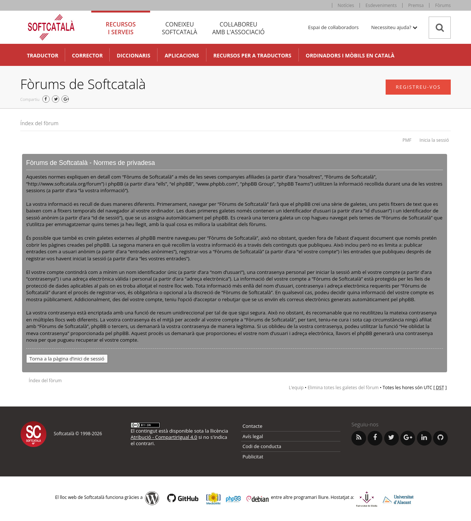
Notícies (346, 5)
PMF (407, 140)
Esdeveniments (381, 5)
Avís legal (252, 436)
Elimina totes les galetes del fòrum (343, 387)
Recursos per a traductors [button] (252, 55)
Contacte (252, 426)
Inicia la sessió (434, 140)
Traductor (42, 55)
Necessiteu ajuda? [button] (394, 27)
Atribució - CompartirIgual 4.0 (164, 437)
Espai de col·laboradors (333, 27)
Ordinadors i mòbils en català (350, 55)
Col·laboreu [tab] (238, 28)
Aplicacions (181, 55)
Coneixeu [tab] (179, 28)
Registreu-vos (418, 87)
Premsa (416, 5)
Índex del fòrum (39, 123)
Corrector (87, 55)
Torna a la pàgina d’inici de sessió (67, 358)
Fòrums (443, 5)
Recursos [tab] (120, 28)
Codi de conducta (261, 446)
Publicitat (252, 456)
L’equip (296, 387)
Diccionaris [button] (133, 55)
